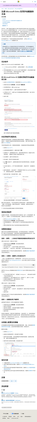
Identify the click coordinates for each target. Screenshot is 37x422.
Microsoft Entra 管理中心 (26, 82)
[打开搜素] (32, 2)
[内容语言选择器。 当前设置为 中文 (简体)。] (5, 414)
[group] (18, 267)
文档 (6, 8)
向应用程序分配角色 (6, 22)
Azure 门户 (9, 147)
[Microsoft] (18, 1)
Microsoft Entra (11, 8)
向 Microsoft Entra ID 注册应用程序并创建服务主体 (12, 20)
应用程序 (30, 370)
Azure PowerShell (13, 362)
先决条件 (4, 19)
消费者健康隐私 (28, 416)
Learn (2, 8)
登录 (35, 1)
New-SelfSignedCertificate (15, 260)
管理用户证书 (20, 270)
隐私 (21, 416)
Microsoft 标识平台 (18, 8)
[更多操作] (34, 9)
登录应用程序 (5, 23)
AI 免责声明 (4, 416)
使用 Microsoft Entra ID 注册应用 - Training (9, 393)
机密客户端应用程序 (30, 250)
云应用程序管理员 (11, 82)
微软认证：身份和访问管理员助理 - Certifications (10, 400)
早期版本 (10, 416)
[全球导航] (1, 2)
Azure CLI (10, 40)
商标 (8, 418)
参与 (18, 416)
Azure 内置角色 (7, 142)
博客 (14, 416)
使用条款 (4, 418)
